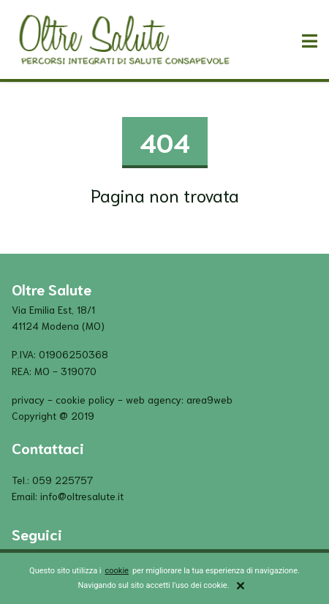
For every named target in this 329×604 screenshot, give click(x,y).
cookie (117, 570)
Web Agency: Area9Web (179, 399)
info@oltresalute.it (82, 495)
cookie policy (85, 399)
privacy (28, 399)
